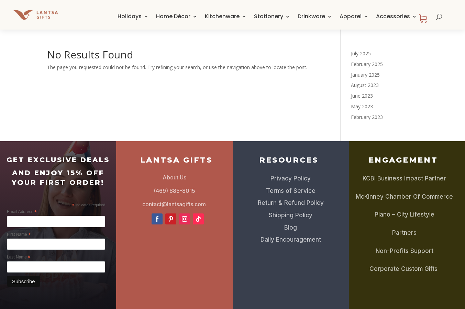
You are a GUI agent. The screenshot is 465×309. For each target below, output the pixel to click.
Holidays (130, 16)
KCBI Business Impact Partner (404, 178)
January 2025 (365, 74)
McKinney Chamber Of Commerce (404, 196)
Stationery (268, 16)
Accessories (393, 16)
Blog (290, 227)
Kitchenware (222, 16)
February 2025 (367, 64)
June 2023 (362, 95)
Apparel (351, 16)
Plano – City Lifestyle (404, 214)
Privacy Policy (290, 178)
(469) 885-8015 (174, 190)
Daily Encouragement (291, 239)
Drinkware (311, 16)
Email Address (22, 212)
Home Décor (173, 16)
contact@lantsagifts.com (174, 204)
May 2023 (362, 106)
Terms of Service (290, 190)
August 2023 (365, 85)
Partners (404, 232)
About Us (174, 177)
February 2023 (367, 117)
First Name (19, 235)
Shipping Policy (290, 215)
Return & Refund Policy (291, 202)
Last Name (18, 257)
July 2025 (361, 53)
